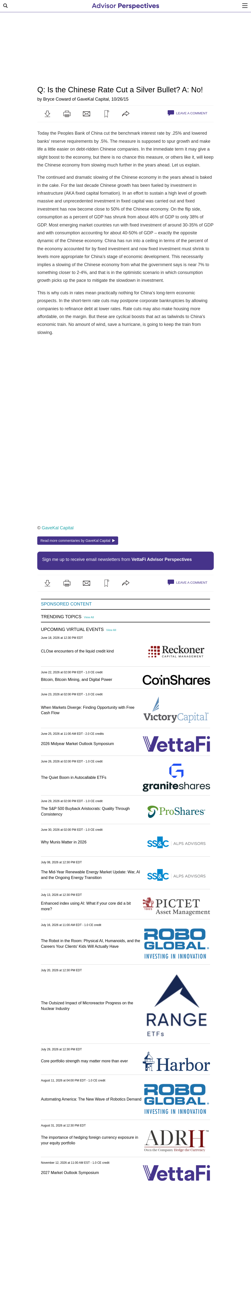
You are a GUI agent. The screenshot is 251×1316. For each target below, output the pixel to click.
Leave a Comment (187, 113)
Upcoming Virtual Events (72, 629)
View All (89, 617)
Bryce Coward (57, 99)
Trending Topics (61, 617)
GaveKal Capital (93, 99)
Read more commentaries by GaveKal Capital (77, 541)
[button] (47, 114)
